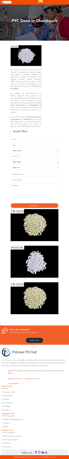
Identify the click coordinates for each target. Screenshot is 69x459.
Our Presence (7, 403)
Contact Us (6, 410)
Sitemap (5, 399)
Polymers (6, 423)
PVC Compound (8, 416)
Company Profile (8, 392)
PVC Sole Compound (10, 440)
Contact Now (34, 340)
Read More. (44, 365)
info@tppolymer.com (32, 378)
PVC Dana (6, 443)
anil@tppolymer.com (17, 378)
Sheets (5, 426)
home (30, 25)
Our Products (7, 395)
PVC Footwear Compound (11, 436)
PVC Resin (6, 447)
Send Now (34, 205)
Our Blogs (6, 406)
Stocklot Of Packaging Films (12, 419)
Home (5, 388)
